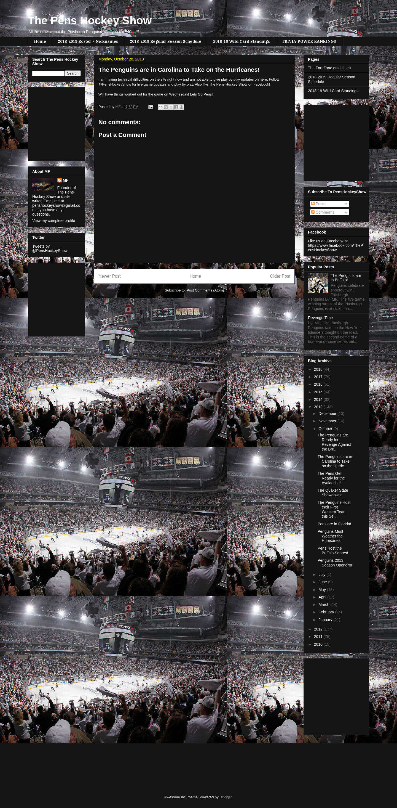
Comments (322, 212)
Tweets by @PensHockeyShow (50, 248)
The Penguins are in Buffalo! (346, 277)
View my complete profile (53, 220)
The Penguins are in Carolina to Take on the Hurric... (335, 461)
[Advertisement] (48, 122)
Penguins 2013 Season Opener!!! (335, 562)
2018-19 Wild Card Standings (241, 41)
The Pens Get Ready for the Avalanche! (331, 478)
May (322, 589)
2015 (319, 392)
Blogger (225, 797)
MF (65, 180)
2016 (319, 384)
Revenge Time (320, 318)
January (325, 620)
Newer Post (109, 276)
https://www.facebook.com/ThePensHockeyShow (335, 247)
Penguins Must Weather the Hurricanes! (330, 536)
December (327, 413)
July (322, 574)
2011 (319, 636)
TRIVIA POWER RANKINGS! (310, 41)
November (327, 421)
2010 (319, 644)
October (325, 428)
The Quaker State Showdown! (333, 492)
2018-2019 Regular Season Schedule (165, 41)
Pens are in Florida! (334, 524)
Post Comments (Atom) (205, 290)
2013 (319, 407)
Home (40, 41)
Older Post (280, 276)
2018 (319, 369)
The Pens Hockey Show (90, 20)
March (324, 604)
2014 (319, 399)
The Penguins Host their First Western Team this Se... (334, 509)
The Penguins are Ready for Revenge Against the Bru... (334, 442)
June (323, 582)
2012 (319, 629)
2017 (319, 377)
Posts (318, 204)
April (322, 597)
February (326, 612)
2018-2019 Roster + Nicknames (88, 41)
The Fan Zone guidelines (329, 68)
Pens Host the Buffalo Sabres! (333, 550)
